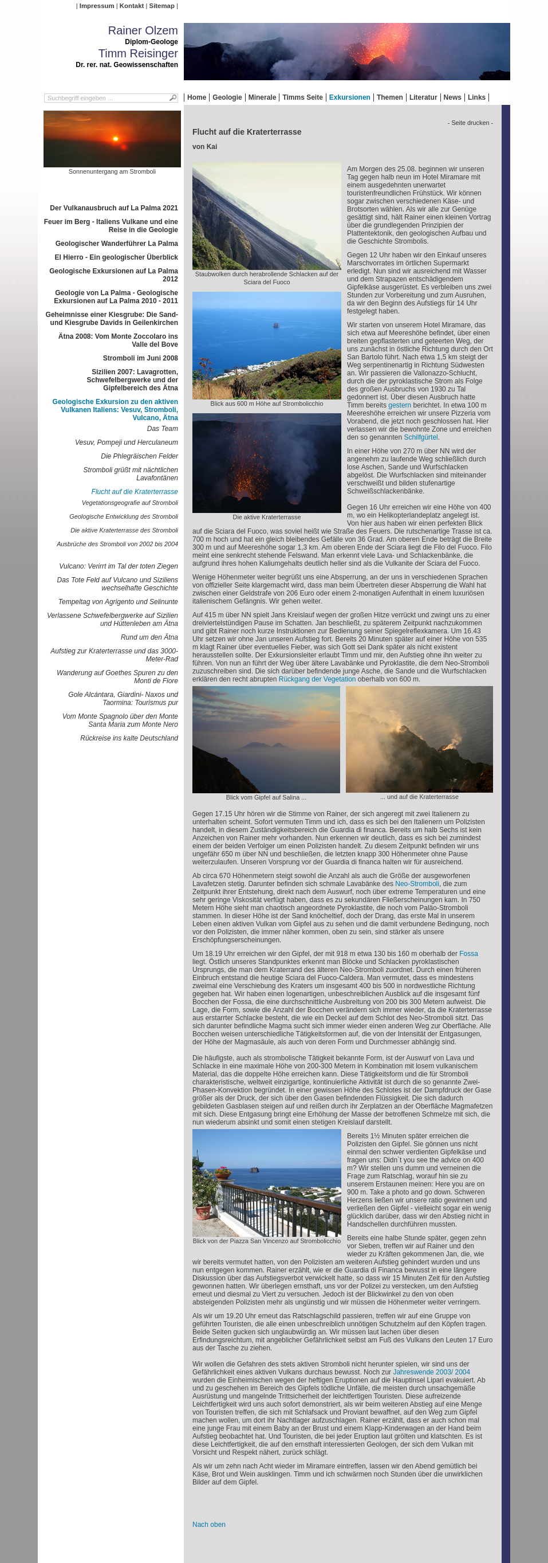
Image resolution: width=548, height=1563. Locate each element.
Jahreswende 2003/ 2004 (431, 1372)
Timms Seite (302, 97)
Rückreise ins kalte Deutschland (129, 738)
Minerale (263, 97)
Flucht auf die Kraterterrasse (135, 492)
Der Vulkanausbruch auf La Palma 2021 (114, 208)
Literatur (423, 97)
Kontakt (132, 5)
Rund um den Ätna (149, 637)
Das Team (162, 429)
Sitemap (162, 5)
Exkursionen (349, 97)
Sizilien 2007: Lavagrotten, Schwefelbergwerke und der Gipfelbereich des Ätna (132, 380)
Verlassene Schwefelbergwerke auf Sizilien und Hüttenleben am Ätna (112, 620)
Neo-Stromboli (417, 884)
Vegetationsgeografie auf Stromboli (130, 502)
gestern (399, 405)
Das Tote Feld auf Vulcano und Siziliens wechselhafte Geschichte (117, 584)
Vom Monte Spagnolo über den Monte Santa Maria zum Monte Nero (120, 720)
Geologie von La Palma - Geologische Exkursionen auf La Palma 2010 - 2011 (116, 297)
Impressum (97, 5)
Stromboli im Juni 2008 (140, 358)
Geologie (227, 97)
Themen (390, 97)
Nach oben (209, 1525)
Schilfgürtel (420, 437)
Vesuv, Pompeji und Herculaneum (126, 442)
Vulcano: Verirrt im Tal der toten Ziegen (118, 566)
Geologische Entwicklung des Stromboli (123, 516)
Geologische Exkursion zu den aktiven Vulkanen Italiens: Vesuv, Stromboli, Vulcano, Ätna (115, 410)
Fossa (468, 954)
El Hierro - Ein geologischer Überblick (116, 257)
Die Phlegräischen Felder (139, 456)
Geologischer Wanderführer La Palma (117, 244)
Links (477, 97)
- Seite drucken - (470, 122)
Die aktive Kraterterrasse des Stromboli (124, 530)
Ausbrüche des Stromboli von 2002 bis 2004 (117, 543)
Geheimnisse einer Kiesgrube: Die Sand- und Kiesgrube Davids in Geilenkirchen (112, 319)
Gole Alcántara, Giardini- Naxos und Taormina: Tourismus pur (123, 699)
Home (196, 97)
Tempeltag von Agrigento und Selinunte (118, 602)
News (453, 97)
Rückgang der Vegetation (317, 679)
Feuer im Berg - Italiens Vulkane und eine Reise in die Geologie (111, 226)
